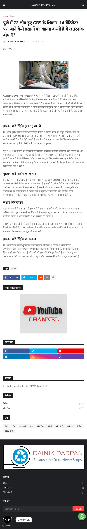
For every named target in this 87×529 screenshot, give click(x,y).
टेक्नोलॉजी (22, 426)
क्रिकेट (43, 403)
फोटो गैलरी (59, 426)
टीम (14, 426)
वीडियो (79, 426)
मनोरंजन (70, 426)
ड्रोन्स (31, 426)
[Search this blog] (38, 508)
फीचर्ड (50, 426)
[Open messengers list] (7, 520)
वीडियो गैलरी (9, 431)
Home (5, 16)
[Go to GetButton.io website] (7, 526)
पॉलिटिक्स (43, 408)
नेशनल (12, 16)
